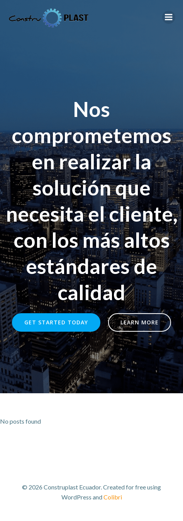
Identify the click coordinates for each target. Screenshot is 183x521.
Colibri (112, 497)
